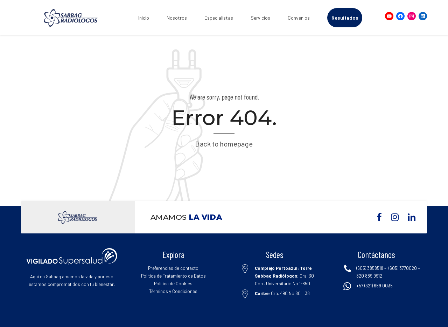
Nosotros (177, 18)
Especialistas (218, 18)
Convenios (299, 18)
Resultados (344, 18)
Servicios (260, 18)
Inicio (143, 18)
